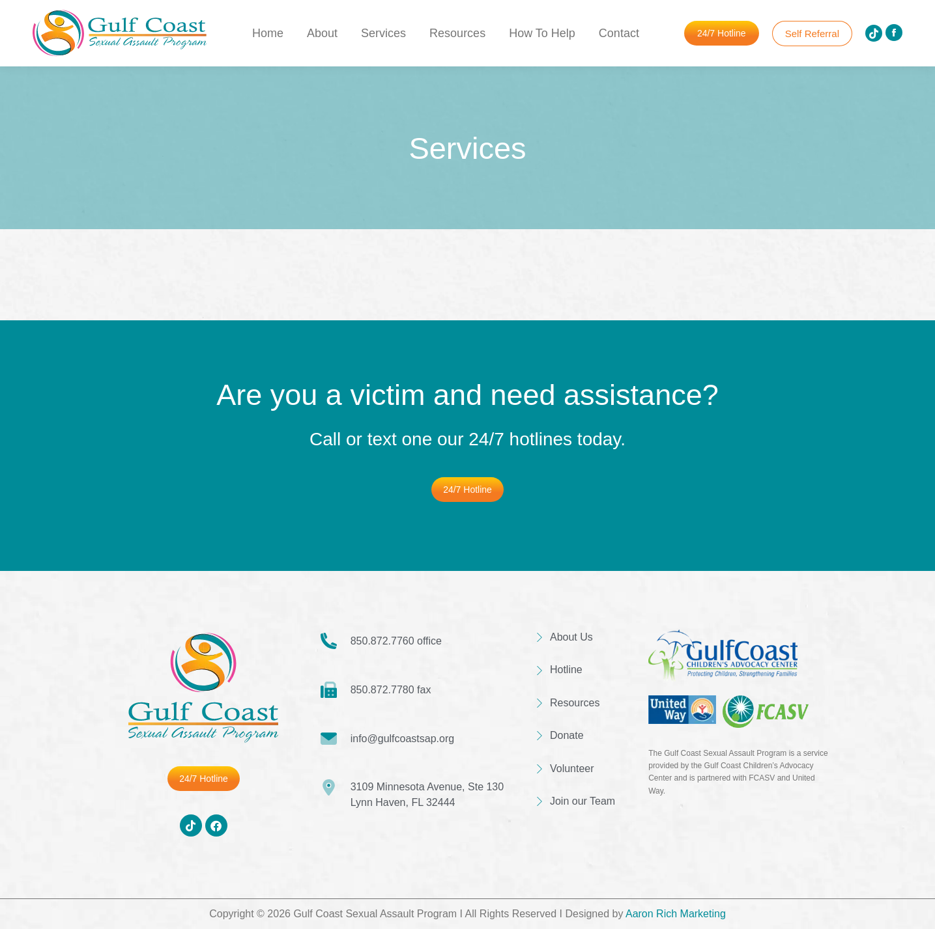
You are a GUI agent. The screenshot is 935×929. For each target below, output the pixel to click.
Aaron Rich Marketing (676, 913)
